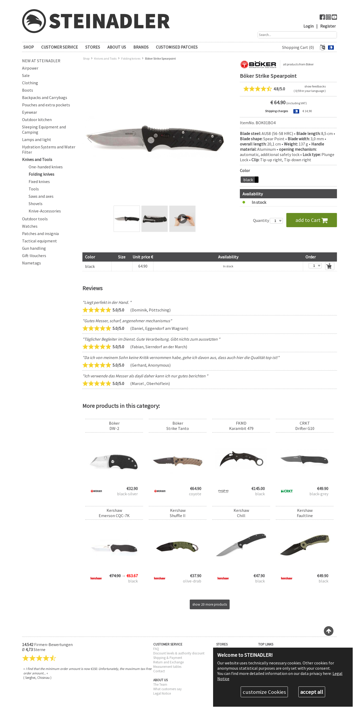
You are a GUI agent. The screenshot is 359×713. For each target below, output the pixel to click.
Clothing (30, 82)
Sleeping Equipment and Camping (44, 129)
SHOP (28, 47)
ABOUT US (116, 47)
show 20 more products (209, 604)
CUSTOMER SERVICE (59, 47)
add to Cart (311, 220)
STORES (92, 47)
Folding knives (41, 174)
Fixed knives (39, 181)
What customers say (167, 689)
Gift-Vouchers (34, 255)
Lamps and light (36, 139)
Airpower (30, 68)
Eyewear (29, 112)
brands (141, 47)
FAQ (156, 649)
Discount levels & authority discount (178, 653)
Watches (30, 226)
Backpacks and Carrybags (44, 97)
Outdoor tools (35, 218)
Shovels (36, 203)
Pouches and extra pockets (46, 104)
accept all (311, 692)
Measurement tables (167, 666)
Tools (34, 188)
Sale (26, 75)
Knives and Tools (37, 159)
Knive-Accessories (45, 211)
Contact (159, 671)
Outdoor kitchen (37, 119)
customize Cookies (264, 692)
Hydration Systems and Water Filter (48, 149)
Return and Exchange (168, 662)
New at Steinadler (41, 60)
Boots (27, 90)
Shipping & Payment (167, 657)
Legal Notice (162, 693)
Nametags (31, 263)
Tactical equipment (39, 240)
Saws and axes (41, 196)
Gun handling (34, 248)
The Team (160, 684)
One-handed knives (46, 166)
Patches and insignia (40, 233)
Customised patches (177, 47)
